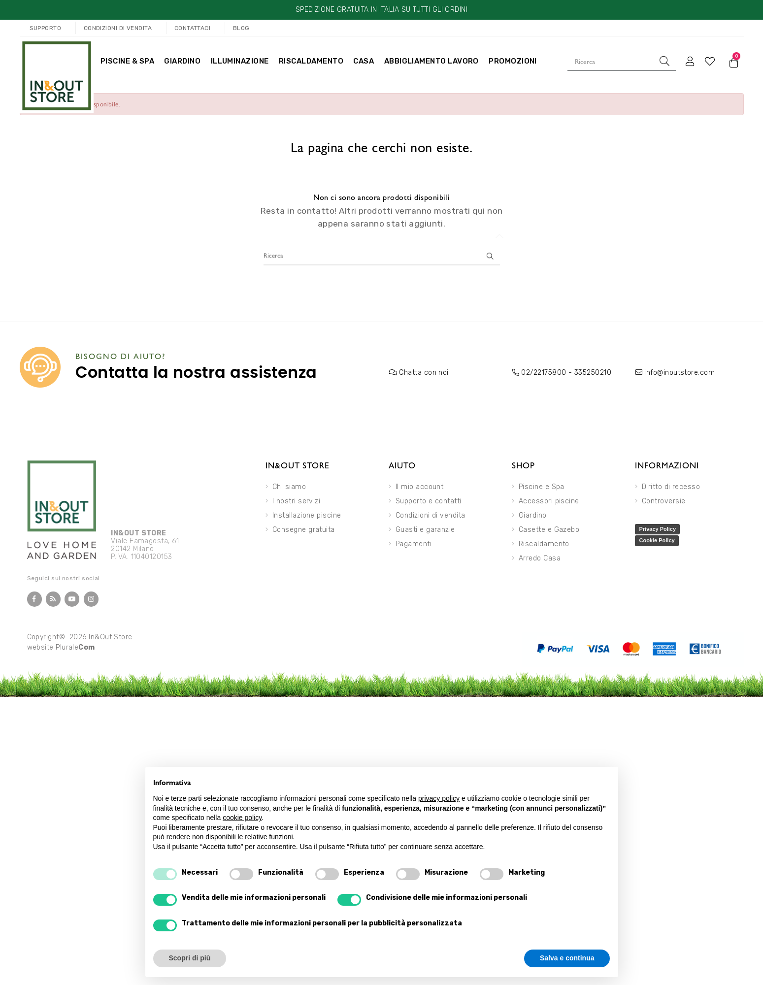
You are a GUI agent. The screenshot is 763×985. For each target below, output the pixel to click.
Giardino (533, 515)
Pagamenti (413, 544)
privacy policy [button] (439, 798)
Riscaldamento (544, 544)
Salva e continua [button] (567, 958)
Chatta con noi (423, 372)
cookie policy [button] (242, 817)
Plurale (75, 647)
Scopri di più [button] (190, 958)
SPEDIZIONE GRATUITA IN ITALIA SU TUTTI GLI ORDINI (381, 9)
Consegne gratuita (303, 529)
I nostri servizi (296, 501)
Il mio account (419, 487)
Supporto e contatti (429, 501)
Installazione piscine (306, 515)
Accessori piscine (549, 501)
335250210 (592, 372)
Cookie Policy (656, 540)
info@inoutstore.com (679, 372)
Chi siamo (289, 487)
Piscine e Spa (541, 487)
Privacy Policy (657, 529)
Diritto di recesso (671, 487)
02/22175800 (543, 372)
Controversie (664, 501)
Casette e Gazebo (549, 529)
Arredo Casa (540, 558)
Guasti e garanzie (425, 529)
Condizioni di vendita (430, 515)
